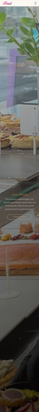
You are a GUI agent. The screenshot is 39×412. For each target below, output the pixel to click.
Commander (19, 217)
